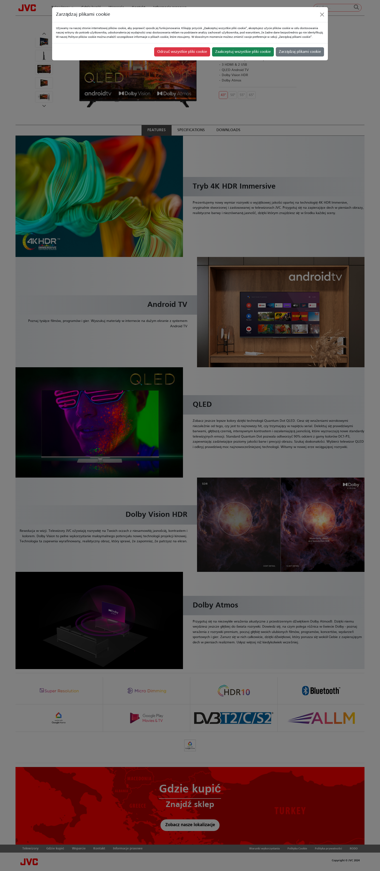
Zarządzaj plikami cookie (300, 52)
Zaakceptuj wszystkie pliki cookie (243, 52)
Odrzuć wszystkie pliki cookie (182, 52)
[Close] (322, 14)
